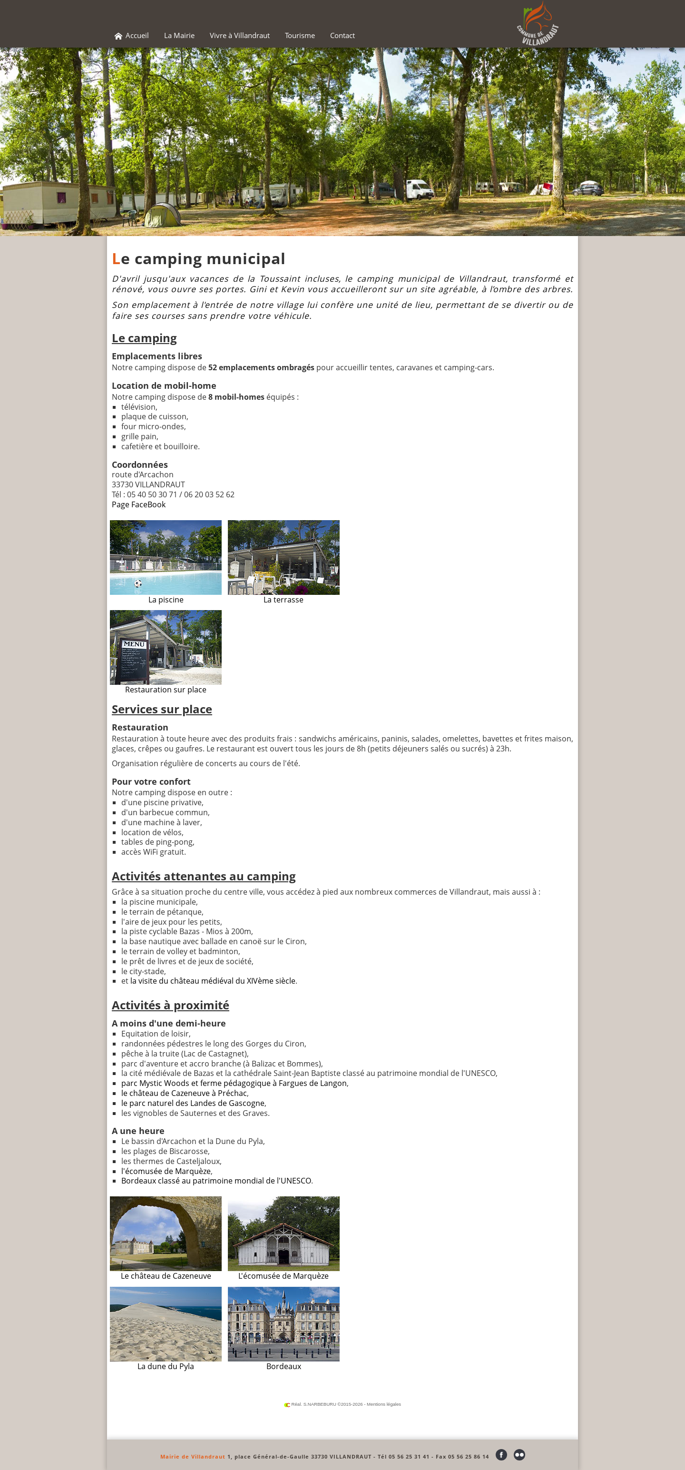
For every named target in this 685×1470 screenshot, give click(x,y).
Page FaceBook (139, 504)
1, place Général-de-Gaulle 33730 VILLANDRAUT (299, 1456)
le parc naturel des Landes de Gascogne (192, 1103)
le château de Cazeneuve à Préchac (184, 1093)
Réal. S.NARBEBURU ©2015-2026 (323, 1404)
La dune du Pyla (166, 1329)
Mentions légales (384, 1404)
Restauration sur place (166, 652)
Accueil (132, 35)
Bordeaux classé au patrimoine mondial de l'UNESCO (216, 1180)
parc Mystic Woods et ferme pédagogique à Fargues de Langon (234, 1083)
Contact (342, 35)
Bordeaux (284, 1329)
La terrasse (284, 562)
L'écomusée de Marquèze (284, 1238)
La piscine (166, 562)
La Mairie (179, 35)
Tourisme (300, 35)
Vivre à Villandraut (240, 35)
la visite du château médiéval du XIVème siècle (212, 981)
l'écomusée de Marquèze (166, 1171)
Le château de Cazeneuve (166, 1238)
